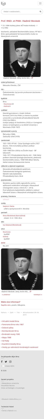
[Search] (22, 11)
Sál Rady (5, 341)
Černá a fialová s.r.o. (9, 411)
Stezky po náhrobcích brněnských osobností (19, 347)
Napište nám (6, 305)
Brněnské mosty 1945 (10, 334)
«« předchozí (6, 295)
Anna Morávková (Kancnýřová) (14, 216)
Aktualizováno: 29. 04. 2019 (31, 313)
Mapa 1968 (6, 337)
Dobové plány (7, 327)
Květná (6, 106)
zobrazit (6, 199)
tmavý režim (9, 366)
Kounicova (7, 104)
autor (3, 243)
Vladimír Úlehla (8, 206)
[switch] (2, 366)
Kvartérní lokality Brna (11, 344)
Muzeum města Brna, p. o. (11, 399)
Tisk (18, 312)
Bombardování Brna (10, 331)
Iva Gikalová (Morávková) (12, 225)
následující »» (38, 295)
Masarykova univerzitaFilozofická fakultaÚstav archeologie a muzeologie (12, 385)
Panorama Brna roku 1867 (12, 324)
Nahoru (4, 312)
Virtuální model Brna (10, 321)
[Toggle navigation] (40, 3)
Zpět (11, 312)
